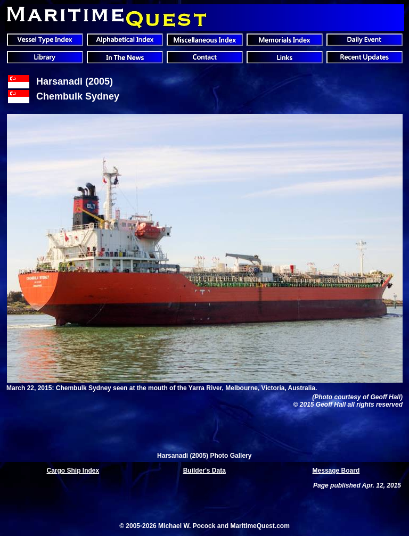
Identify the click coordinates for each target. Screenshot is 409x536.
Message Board (336, 470)
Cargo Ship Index (73, 470)
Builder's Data (204, 470)
